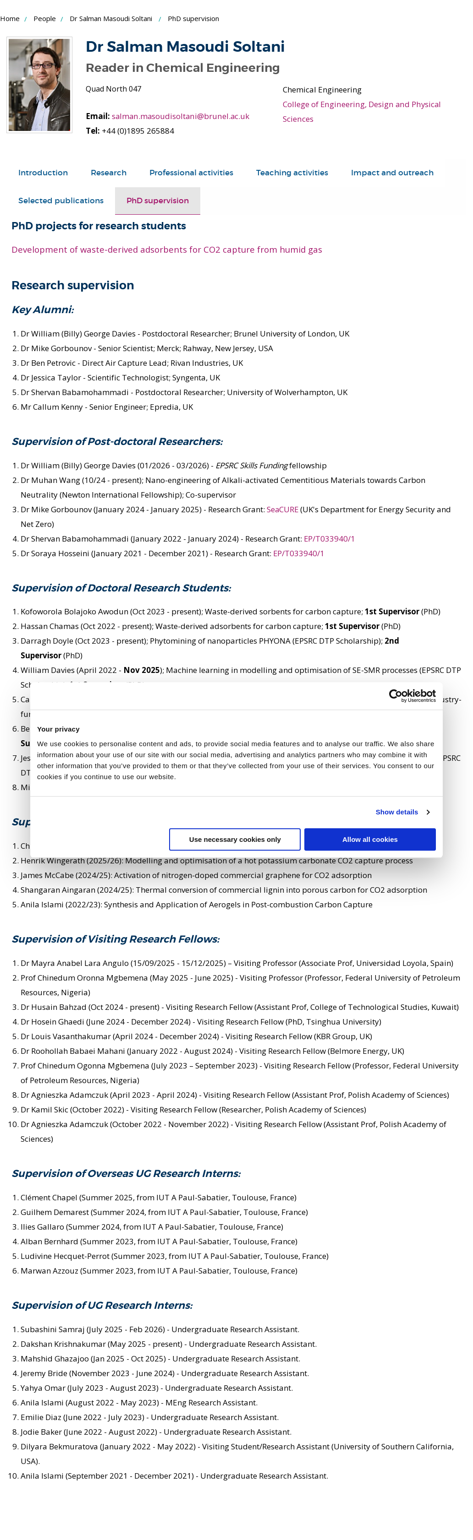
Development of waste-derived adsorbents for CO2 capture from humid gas (166, 249)
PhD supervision (157, 201)
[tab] (43, 173)
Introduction (43, 173)
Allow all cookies (370, 839)
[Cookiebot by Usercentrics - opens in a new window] (396, 696)
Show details (397, 812)
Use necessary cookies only (235, 839)
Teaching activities (292, 173)
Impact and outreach (392, 173)
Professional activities (191, 173)
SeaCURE (283, 509)
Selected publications (61, 201)
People (44, 18)
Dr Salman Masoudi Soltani (111, 18)
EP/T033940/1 (330, 538)
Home (10, 18)
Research (108, 173)
